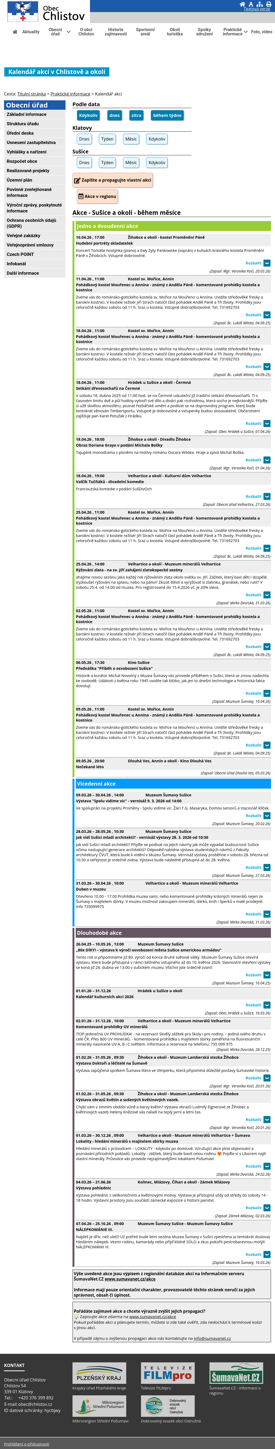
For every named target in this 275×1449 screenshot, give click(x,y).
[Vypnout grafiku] (251, 4)
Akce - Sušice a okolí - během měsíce (127, 212)
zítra (137, 115)
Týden (107, 139)
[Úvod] (242, 4)
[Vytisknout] (268, 4)
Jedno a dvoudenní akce (107, 226)
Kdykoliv (88, 115)
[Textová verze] (257, 9)
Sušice (81, 151)
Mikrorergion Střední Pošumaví (100, 1421)
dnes (115, 115)
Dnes (84, 139)
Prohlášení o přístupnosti (26, 1444)
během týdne (167, 115)
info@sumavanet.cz (212, 1338)
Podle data (86, 104)
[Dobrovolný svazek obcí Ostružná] (168, 1415)
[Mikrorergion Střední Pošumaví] (99, 1415)
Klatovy (82, 127)
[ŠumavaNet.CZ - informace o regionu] (236, 1382)
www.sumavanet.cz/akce (152, 1316)
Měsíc (131, 139)
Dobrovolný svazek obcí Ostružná (171, 1421)
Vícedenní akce (96, 783)
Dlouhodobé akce (99, 932)
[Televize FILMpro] (168, 1382)
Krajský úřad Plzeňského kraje (99, 1388)
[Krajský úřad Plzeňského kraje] (99, 1382)
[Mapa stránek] (259, 4)
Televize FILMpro (156, 1388)
